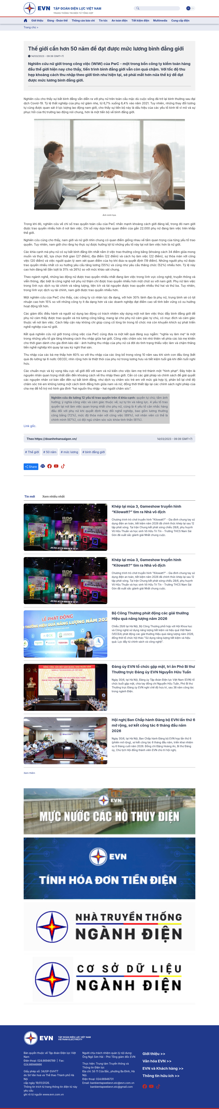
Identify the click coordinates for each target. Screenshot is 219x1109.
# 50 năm (49, 452)
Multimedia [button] (160, 20)
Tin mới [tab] (29, 496)
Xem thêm (29, 772)
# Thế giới (32, 452)
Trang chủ (30, 27)
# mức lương (69, 452)
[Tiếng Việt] (62, 8)
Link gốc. (30, 426)
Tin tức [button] (103, 20)
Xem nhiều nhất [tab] (53, 496)
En (192, 8)
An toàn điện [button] (119, 20)
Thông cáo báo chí (83, 20)
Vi (188, 8)
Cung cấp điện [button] (180, 20)
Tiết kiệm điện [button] (140, 20)
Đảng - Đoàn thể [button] (57, 20)
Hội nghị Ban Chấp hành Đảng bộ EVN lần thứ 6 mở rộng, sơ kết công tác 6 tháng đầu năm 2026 (153, 725)
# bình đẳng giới (94, 452)
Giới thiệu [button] (37, 20)
